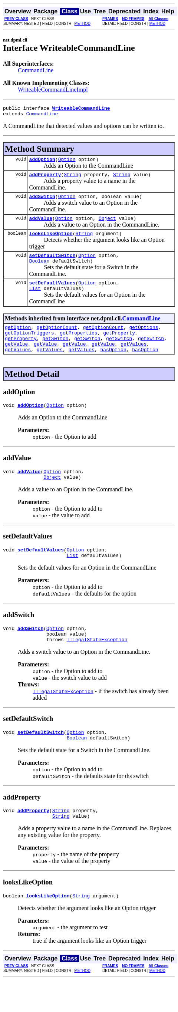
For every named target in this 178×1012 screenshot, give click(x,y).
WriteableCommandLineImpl (53, 89)
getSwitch (55, 353)
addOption (42, 162)
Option (67, 162)
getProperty (119, 347)
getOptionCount (57, 340)
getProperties (78, 347)
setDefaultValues (52, 293)
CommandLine (35, 70)
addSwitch (42, 201)
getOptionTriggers (29, 347)
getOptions (143, 340)
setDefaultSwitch (52, 264)
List (35, 300)
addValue (40, 224)
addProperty (45, 178)
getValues (133, 360)
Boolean (39, 270)
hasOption (113, 367)
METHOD (82, 24)
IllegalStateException (97, 666)
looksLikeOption (51, 241)
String (72, 178)
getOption (18, 340)
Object (107, 224)
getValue (16, 360)
